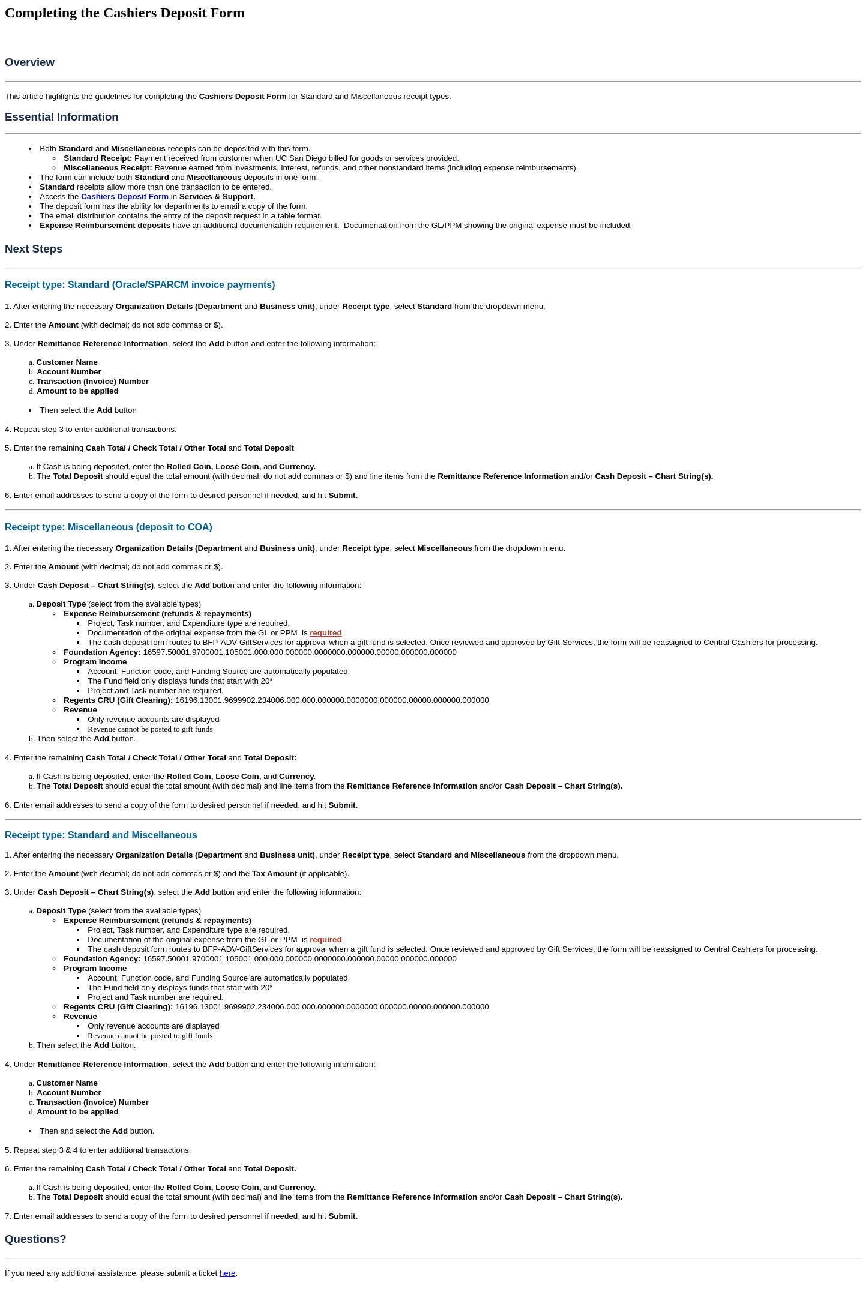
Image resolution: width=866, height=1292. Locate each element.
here (228, 1273)
